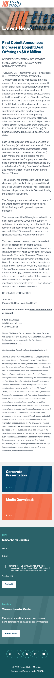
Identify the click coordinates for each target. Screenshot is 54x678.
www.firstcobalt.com (41, 309)
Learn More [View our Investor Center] (11, 633)
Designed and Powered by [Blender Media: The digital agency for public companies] (27, 671)
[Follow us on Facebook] (27, 654)
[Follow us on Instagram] (35, 654)
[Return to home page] (11, 4)
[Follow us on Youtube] (44, 654)
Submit (9, 584)
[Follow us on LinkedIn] (10, 654)
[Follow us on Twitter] (19, 654)
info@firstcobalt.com (12, 323)
